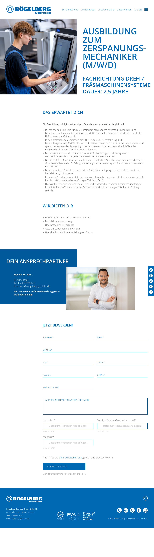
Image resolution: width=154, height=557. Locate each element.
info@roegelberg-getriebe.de (17, 518)
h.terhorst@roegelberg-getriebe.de (32, 286)
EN (140, 9)
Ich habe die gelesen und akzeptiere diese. (79, 457)
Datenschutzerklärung (70, 457)
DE (136, 9)
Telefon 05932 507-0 (24, 282)
